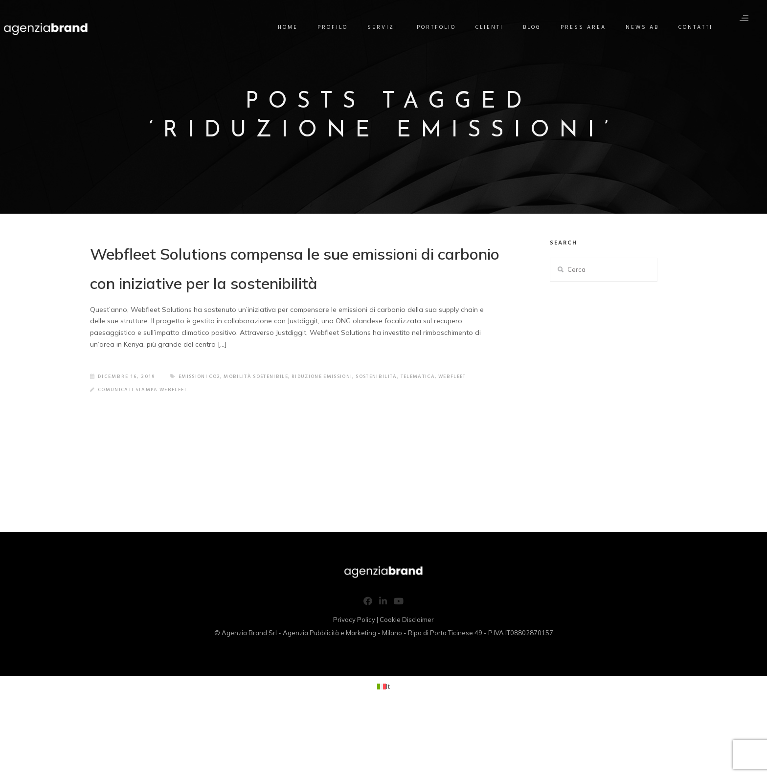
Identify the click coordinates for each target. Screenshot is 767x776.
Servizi (386, 27)
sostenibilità (315, 441)
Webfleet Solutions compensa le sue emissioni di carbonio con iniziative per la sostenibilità (287, 294)
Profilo (336, 27)
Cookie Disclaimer (407, 684)
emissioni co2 (122, 441)
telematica (361, 441)
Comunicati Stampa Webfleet (147, 454)
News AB (646, 27)
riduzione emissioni (256, 441)
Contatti (699, 27)
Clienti (493, 27)
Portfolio (440, 27)
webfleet (398, 441)
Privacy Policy (354, 684)
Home (292, 27)
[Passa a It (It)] (383, 750)
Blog (536, 27)
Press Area (587, 27)
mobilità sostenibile (183, 441)
